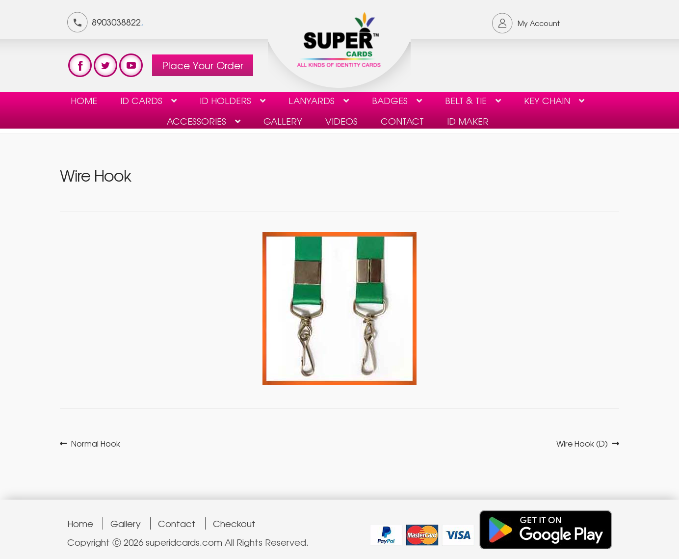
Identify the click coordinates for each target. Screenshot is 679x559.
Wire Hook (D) (582, 443)
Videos (341, 120)
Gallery (282, 120)
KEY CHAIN (547, 100)
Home (84, 100)
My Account (539, 23)
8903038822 (116, 21)
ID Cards (141, 100)
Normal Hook (95, 443)
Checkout (234, 523)
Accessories (196, 120)
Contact (177, 523)
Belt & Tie (466, 100)
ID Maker (468, 120)
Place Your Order (202, 65)
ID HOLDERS (225, 100)
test (80, 65)
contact (402, 120)
